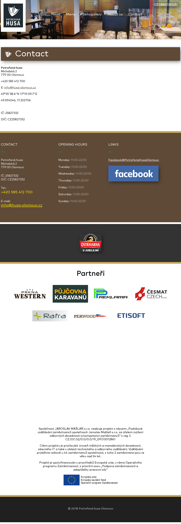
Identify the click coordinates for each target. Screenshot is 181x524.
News (55, 14)
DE (169, 4)
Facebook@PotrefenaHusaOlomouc (133, 160)
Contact (135, 14)
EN (162, 4)
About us (115, 14)
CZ (156, 4)
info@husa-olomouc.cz (20, 87)
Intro (42, 14)
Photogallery (91, 14)
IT (175, 4)
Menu (70, 14)
